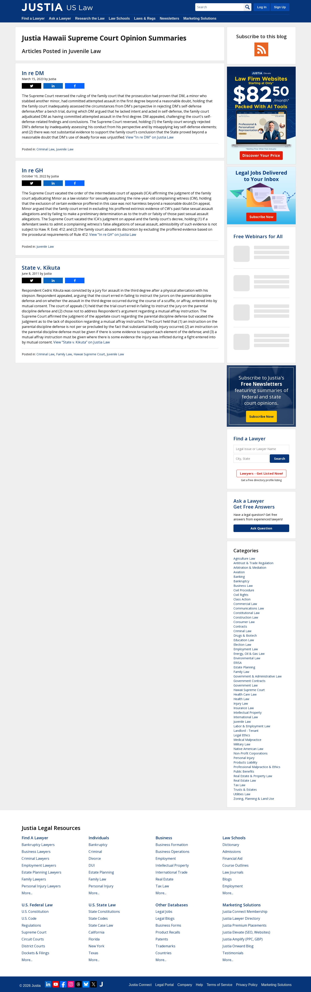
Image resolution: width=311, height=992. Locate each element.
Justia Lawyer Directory (241, 918)
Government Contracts (249, 681)
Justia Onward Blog (238, 946)
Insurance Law (243, 708)
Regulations (31, 925)
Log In (262, 7)
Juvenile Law (64, 149)
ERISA (237, 663)
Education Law (243, 640)
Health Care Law (245, 694)
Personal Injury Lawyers (41, 886)
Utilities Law (241, 794)
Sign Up (280, 7)
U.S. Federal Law (37, 904)
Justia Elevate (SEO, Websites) (246, 932)
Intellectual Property (247, 712)
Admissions (231, 851)
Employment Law (245, 649)
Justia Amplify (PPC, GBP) (242, 939)
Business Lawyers (36, 851)
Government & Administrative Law (257, 676)
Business (164, 837)
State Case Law (101, 925)
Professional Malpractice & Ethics (256, 767)
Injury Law (240, 703)
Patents (162, 939)
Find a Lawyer (33, 18)
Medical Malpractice (247, 740)
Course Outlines (235, 865)
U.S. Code (29, 918)
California (96, 932)
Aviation (239, 572)
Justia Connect (140, 985)
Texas (93, 953)
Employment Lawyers (39, 865)
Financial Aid (232, 858)
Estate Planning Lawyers (41, 872)
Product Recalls (168, 932)
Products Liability (245, 762)
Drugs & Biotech (245, 635)
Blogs (227, 879)
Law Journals (232, 872)
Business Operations (172, 851)
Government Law (245, 685)
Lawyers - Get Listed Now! (261, 473)
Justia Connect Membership (244, 911)
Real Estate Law (244, 780)
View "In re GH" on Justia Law (112, 234)
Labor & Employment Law (251, 726)
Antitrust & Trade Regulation (253, 563)
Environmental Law (246, 658)
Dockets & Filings (35, 953)
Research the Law (90, 18)
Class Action (242, 599)
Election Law (242, 644)
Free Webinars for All (257, 236)
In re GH (32, 170)
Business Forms (168, 925)
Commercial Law (245, 604)
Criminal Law (45, 149)
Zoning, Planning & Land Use (253, 799)
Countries (163, 953)
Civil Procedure (243, 590)
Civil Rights (240, 595)
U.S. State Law (102, 904)
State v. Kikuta (41, 267)
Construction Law (245, 617)
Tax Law (239, 785)
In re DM (33, 73)
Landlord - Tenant (246, 731)
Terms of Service (219, 985)
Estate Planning (244, 667)
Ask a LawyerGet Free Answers (254, 504)
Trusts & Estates (245, 789)
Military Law (241, 744)
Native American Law (248, 749)
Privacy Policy (247, 985)
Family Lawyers (34, 879)
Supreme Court (34, 932)
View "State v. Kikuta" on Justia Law (81, 342)
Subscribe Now (261, 416)
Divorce (95, 858)
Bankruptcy (241, 581)
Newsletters (169, 18)
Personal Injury (243, 758)
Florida (94, 939)
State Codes (98, 918)
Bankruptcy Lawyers (38, 844)
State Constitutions (104, 911)
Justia (36, 985)
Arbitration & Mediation (249, 567)
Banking (239, 577)
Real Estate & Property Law (252, 776)
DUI (92, 865)
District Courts (33, 946)
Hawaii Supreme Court (89, 354)
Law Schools (119, 18)
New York (96, 946)
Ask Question (261, 528)
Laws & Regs (145, 18)
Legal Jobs (164, 911)
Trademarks (165, 946)
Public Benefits (243, 771)
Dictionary (230, 844)
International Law (245, 717)
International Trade (171, 872)
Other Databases (172, 904)
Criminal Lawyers (35, 858)
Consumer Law (244, 622)
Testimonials (232, 953)
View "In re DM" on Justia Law (149, 137)
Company (184, 985)
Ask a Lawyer (60, 18)
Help (199, 985)
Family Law (64, 354)
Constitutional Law (246, 613)
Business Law (243, 586)
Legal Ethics (241, 735)
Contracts (240, 626)
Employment (166, 858)
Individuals (99, 837)
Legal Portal (164, 985)
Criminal (95, 851)
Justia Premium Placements (244, 925)
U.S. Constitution (35, 911)
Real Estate (164, 879)
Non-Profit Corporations (250, 753)
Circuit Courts (33, 939)
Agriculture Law (244, 558)
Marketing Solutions (199, 18)
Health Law (241, 699)
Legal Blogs (165, 918)
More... (27, 893)
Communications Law (248, 608)
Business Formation (172, 844)
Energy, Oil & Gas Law (249, 654)
